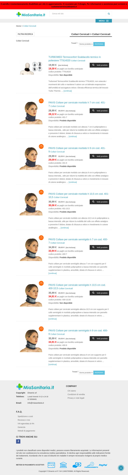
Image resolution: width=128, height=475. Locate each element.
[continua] (68, 91)
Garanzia (21, 427)
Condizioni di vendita (76, 394)
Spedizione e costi (25, 416)
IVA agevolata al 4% (26, 424)
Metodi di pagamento (26, 431)
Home (18, 26)
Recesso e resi (24, 420)
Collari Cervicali (29, 26)
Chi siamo (72, 391)
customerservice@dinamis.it (64, 7)
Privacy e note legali (76, 398)
